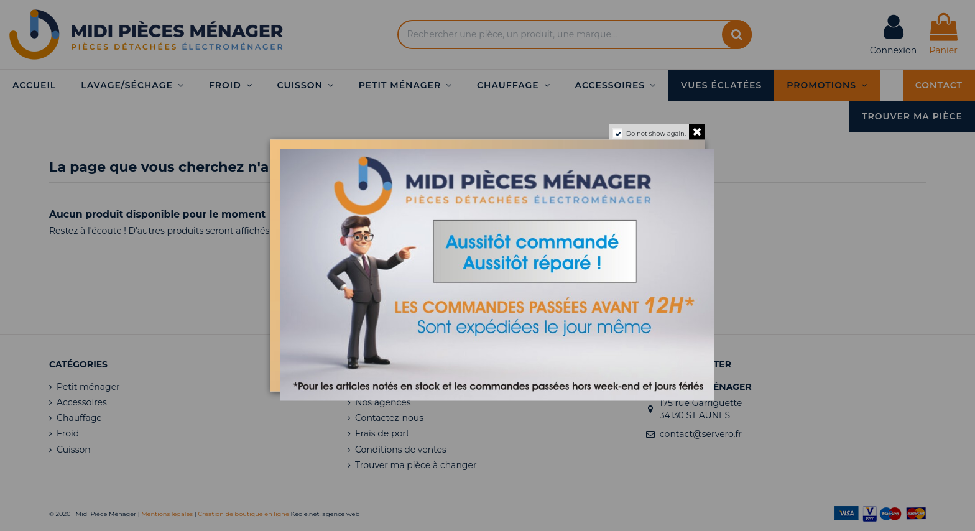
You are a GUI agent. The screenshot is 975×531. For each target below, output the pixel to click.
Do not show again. (656, 133)
